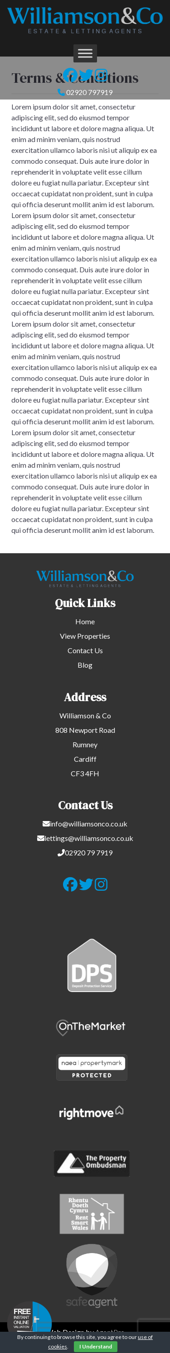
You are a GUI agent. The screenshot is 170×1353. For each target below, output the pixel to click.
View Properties (85, 635)
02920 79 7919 (88, 852)
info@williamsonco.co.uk (88, 823)
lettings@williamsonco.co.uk (88, 838)
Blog (85, 664)
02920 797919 (89, 92)
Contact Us (85, 650)
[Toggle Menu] (85, 53)
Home (85, 621)
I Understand (95, 1346)
